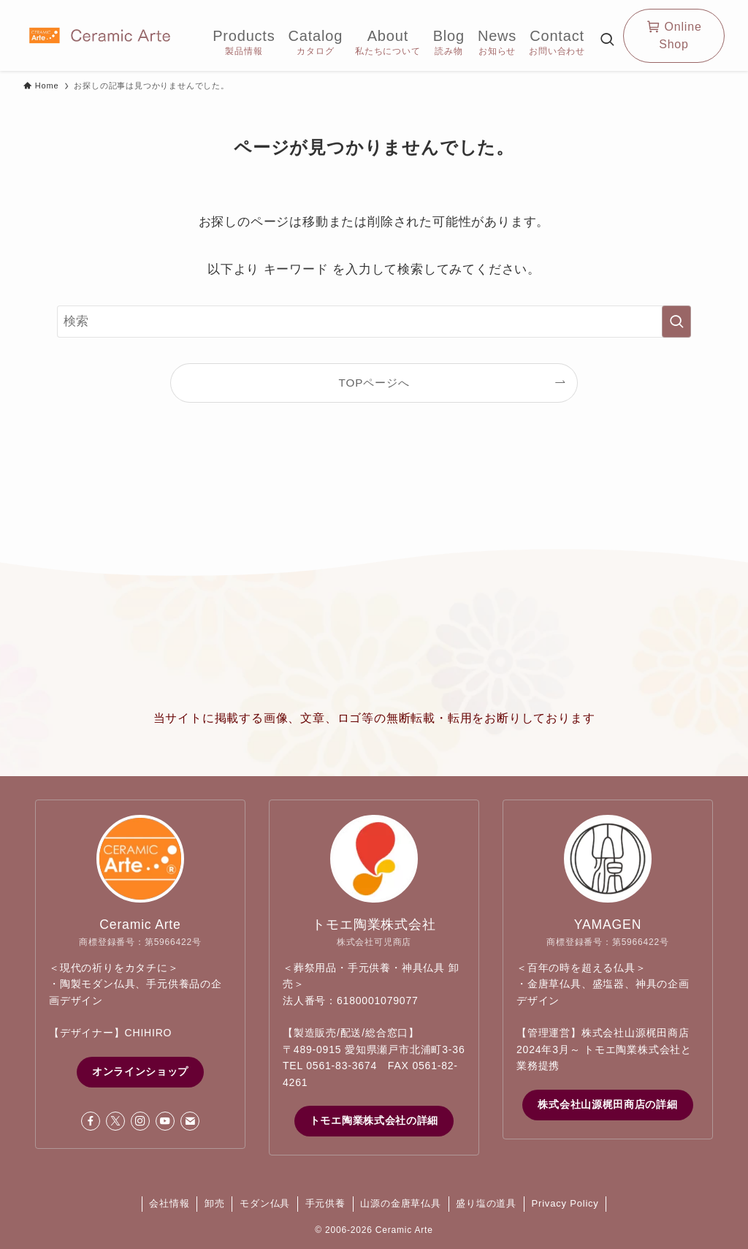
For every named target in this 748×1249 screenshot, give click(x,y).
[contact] (189, 1121)
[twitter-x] (115, 1121)
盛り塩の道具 (486, 1203)
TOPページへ (374, 382)
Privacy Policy (565, 1203)
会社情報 (169, 1203)
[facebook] (90, 1121)
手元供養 (325, 1203)
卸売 (215, 1203)
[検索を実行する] (676, 321)
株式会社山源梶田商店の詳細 (607, 1104)
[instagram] (140, 1121)
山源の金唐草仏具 (400, 1203)
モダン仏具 (265, 1203)
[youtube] (165, 1121)
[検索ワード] (374, 321)
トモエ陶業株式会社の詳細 (374, 1120)
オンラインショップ (140, 1071)
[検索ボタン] (607, 40)
